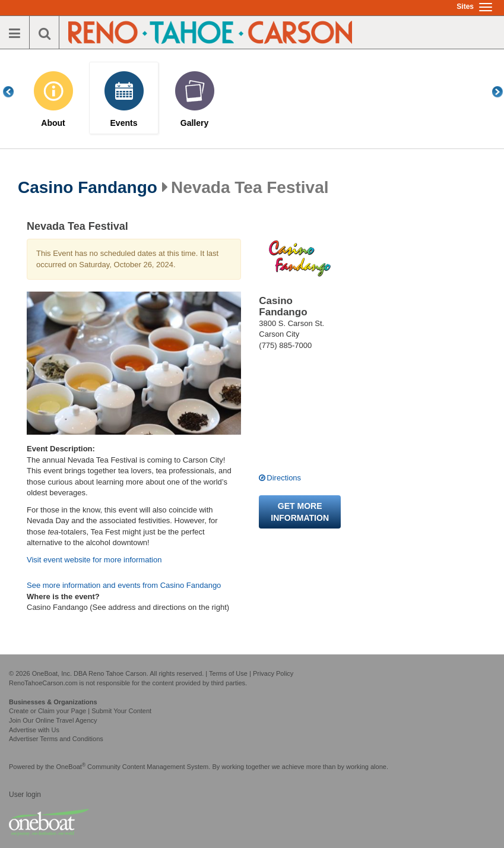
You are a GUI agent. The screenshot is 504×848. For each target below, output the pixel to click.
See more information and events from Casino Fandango (124, 585)
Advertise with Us (34, 729)
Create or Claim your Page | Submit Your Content (80, 710)
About (53, 123)
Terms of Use (228, 673)
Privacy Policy (273, 673)
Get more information (300, 512)
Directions (284, 477)
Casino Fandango (87, 188)
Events (124, 123)
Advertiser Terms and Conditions (56, 738)
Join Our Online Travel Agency (53, 720)
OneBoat (71, 766)
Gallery (194, 123)
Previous (15, 91)
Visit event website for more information (94, 559)
